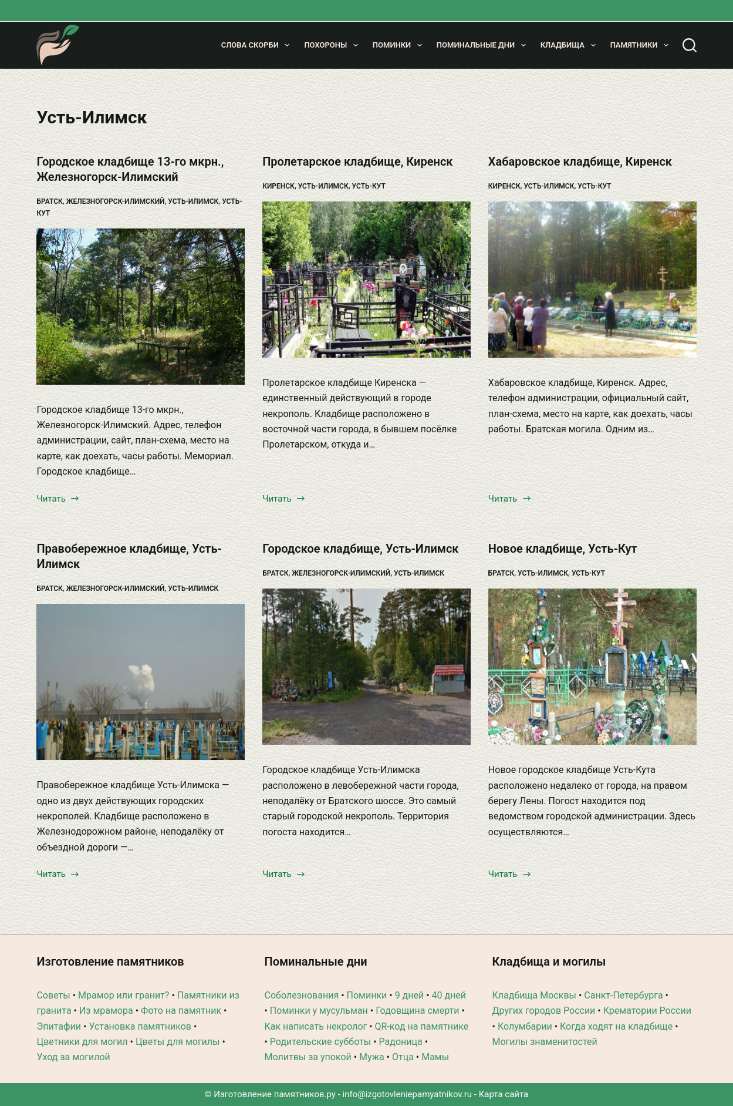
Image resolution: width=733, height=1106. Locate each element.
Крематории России (647, 1010)
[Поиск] (690, 45)
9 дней (409, 995)
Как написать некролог (315, 1026)
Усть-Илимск (193, 201)
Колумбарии (525, 1026)
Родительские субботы (320, 1041)
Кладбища (570, 45)
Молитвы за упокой (307, 1057)
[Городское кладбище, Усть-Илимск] (366, 667)
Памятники (641, 45)
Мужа (371, 1057)
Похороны (333, 45)
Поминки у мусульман (319, 1010)
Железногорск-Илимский (115, 201)
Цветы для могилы (178, 1041)
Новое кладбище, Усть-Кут (562, 549)
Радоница (401, 1041)
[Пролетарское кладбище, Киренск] (366, 279)
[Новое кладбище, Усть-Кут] (592, 667)
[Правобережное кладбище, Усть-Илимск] (140, 682)
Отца (403, 1057)
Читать (58, 499)
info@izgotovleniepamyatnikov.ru (407, 1094)
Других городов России (544, 1010)
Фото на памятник (181, 1010)
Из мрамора (106, 1010)
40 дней (449, 995)
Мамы (435, 1057)
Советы (53, 995)
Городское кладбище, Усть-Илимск (360, 549)
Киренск (278, 186)
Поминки (400, 45)
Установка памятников (140, 1026)
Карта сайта (504, 1094)
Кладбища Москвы (534, 995)
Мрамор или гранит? (123, 995)
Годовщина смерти (417, 1010)
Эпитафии (58, 1026)
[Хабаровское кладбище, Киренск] (592, 279)
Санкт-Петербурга (623, 995)
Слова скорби (258, 45)
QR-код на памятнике (422, 1026)
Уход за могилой (73, 1057)
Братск (49, 201)
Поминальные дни (484, 45)
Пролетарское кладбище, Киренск (357, 161)
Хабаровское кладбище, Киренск (580, 161)
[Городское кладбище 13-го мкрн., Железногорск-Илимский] (140, 306)
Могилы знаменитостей (544, 1041)
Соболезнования (301, 995)
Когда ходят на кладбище (616, 1026)
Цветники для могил (81, 1041)
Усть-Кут (369, 186)
